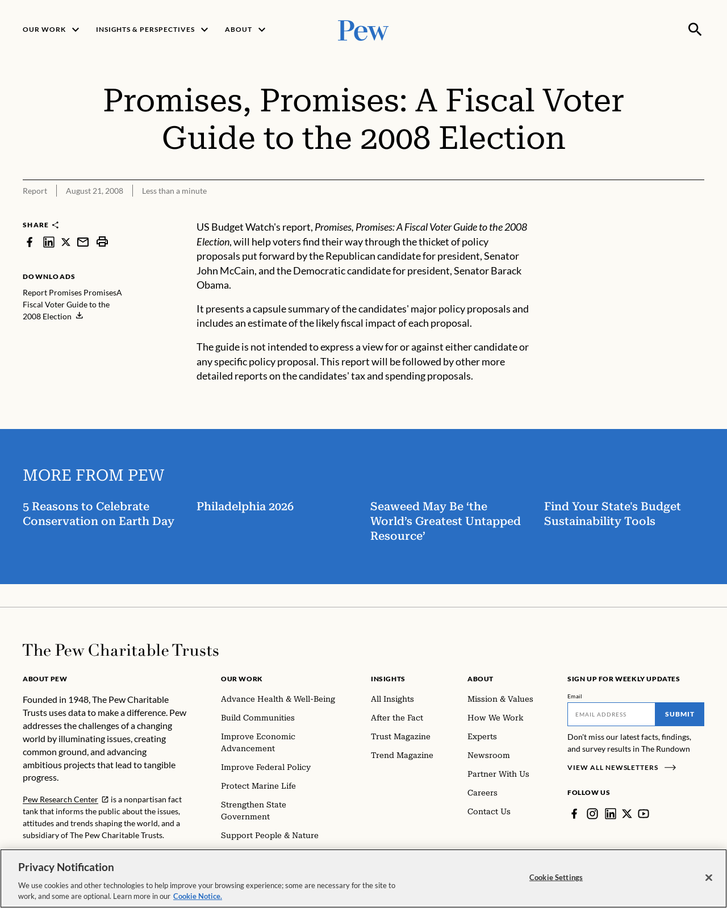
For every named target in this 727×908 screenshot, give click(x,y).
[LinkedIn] (610, 813)
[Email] (611, 714)
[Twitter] (627, 814)
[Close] (708, 877)
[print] (102, 242)
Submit (680, 714)
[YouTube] (643, 813)
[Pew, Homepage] (363, 29)
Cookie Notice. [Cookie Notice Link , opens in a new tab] (197, 896)
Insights (388, 678)
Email (575, 696)
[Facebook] (574, 813)
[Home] (121, 650)
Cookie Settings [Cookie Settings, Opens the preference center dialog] (556, 877)
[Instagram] (592, 813)
